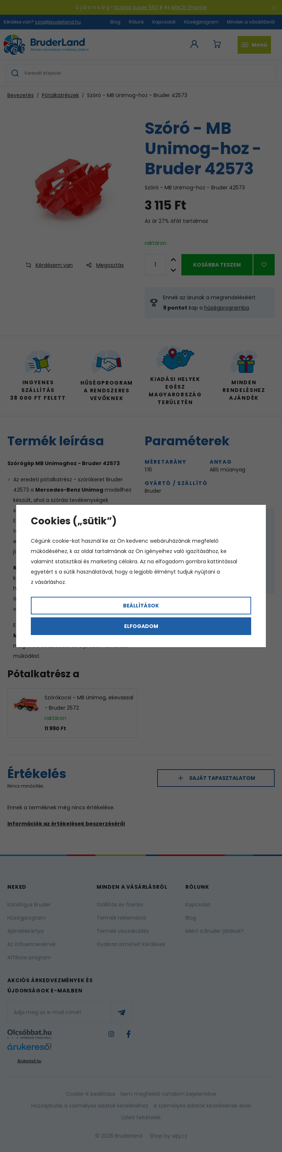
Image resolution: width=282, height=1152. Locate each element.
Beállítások (141, 605)
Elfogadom (141, 626)
